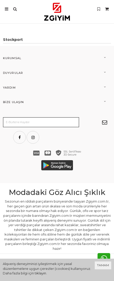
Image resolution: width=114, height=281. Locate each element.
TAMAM (103, 265)
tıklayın (40, 273)
